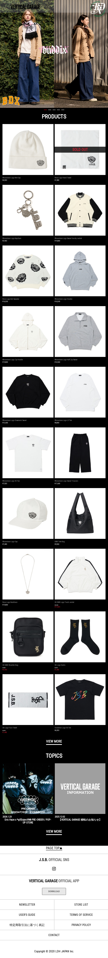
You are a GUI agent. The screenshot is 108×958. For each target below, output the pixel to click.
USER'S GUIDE (27, 915)
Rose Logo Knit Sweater (10, 299)
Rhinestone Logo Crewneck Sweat (14, 420)
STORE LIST (81, 904)
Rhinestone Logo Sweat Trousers (66, 481)
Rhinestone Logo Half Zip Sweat (66, 360)
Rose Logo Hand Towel (63, 178)
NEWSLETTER (27, 904)
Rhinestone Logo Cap (9, 542)
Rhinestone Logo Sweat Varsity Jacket (68, 238)
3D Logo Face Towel (9, 728)
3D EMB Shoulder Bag (10, 665)
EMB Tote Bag (60, 542)
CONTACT (54, 935)
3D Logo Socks (60, 665)
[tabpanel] (54, 54)
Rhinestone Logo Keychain (11, 238)
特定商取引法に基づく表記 (27, 925)
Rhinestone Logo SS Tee (11, 481)
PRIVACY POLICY (81, 925)
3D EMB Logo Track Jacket (64, 602)
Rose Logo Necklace (9, 602)
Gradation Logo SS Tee (63, 728)
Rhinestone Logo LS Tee (63, 420)
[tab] (45, 111)
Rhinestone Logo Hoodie (63, 299)
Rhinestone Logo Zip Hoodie (12, 360)
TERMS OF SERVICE (81, 915)
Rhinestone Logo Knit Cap (11, 178)
